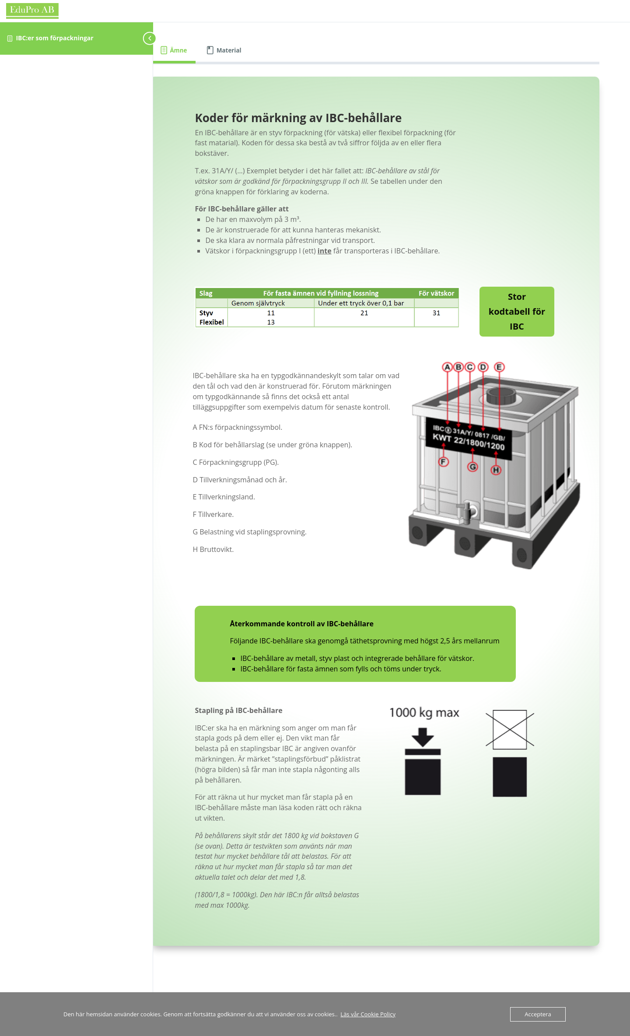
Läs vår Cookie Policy (368, 1014)
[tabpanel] (391, 531)
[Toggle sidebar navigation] (150, 38)
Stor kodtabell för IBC (523, 322)
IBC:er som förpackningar (54, 38)
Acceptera (538, 1014)
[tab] (207, 50)
